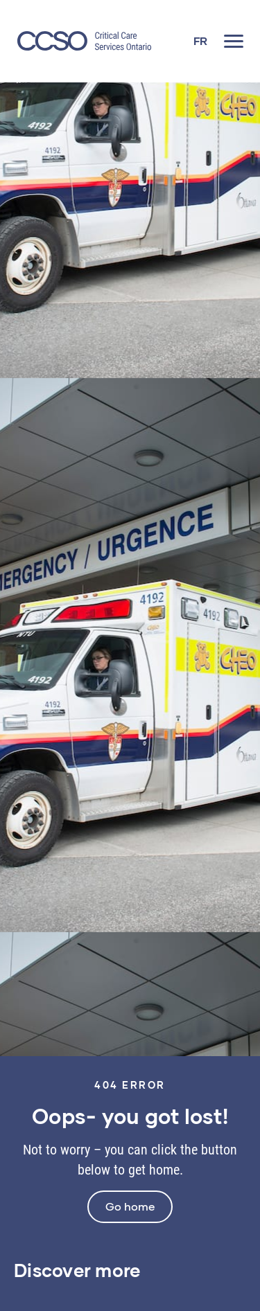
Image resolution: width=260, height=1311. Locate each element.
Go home (130, 1206)
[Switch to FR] (200, 41)
